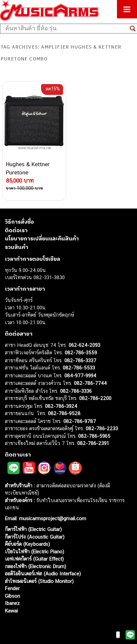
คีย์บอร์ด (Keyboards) (27, 544)
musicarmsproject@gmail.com (51, 518)
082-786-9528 (64, 413)
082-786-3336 (76, 391)
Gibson (12, 596)
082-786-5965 (94, 436)
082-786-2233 (102, 428)
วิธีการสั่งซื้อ (19, 221)
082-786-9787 (79, 421)
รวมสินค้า (16, 247)
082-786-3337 (80, 360)
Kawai (11, 610)
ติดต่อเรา (16, 230)
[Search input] (65, 28)
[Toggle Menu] (127, 9)
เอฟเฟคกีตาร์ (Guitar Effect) (34, 559)
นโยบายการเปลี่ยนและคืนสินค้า (42, 238)
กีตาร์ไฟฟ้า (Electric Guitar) (33, 529)
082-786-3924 (61, 406)
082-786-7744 (90, 383)
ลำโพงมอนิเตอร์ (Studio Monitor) (39, 581)
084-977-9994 (80, 375)
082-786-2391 (93, 443)
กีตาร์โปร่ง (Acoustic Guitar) (34, 537)
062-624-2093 (84, 345)
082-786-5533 (79, 367)
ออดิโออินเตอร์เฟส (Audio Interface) (43, 573)
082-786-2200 (95, 398)
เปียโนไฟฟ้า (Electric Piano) (34, 551)
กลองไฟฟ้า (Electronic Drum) (35, 566)
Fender (12, 588)
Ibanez (12, 603)
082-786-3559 (81, 352)
